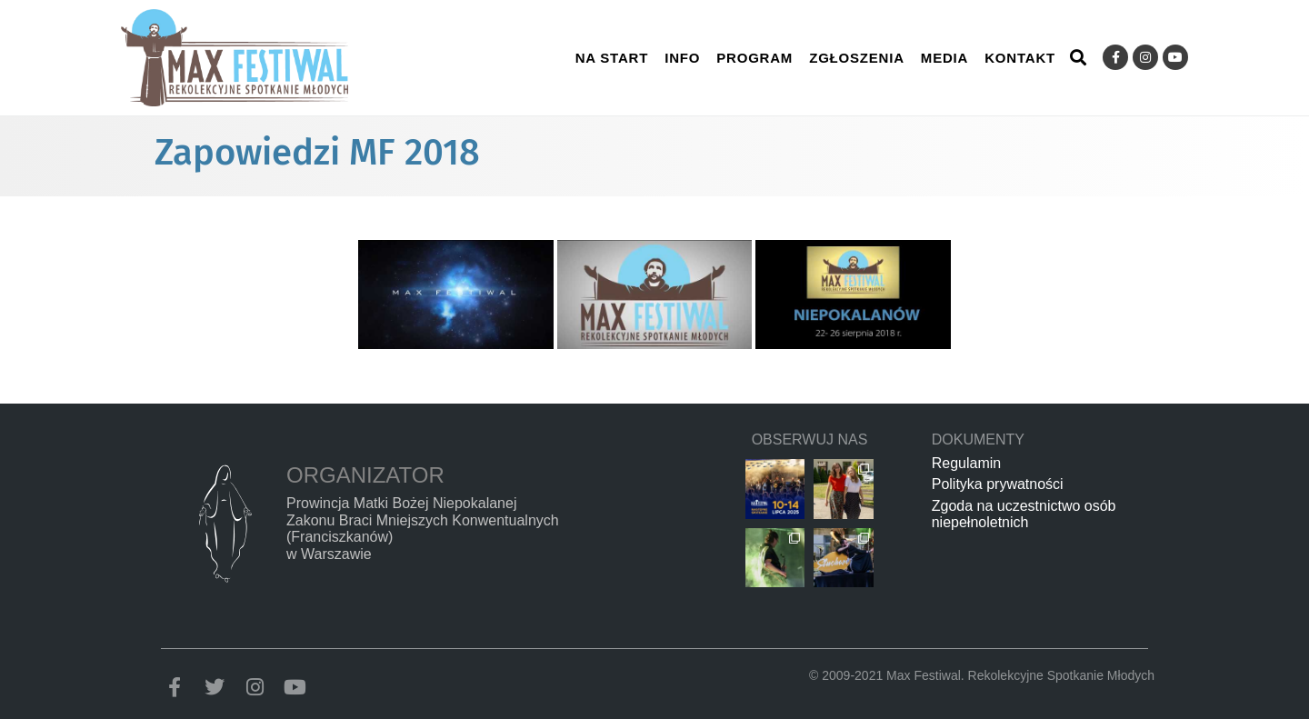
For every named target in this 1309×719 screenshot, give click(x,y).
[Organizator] (224, 523)
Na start (612, 57)
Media (944, 57)
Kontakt (1019, 57)
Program (754, 57)
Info (682, 57)
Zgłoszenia (856, 57)
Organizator (365, 475)
